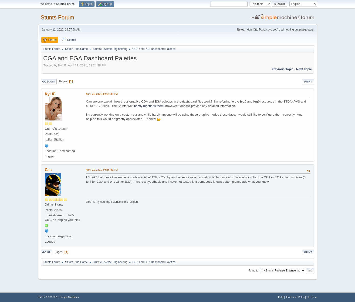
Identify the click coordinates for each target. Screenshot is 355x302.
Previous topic (282, 69)
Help (280, 297)
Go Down (48, 81)
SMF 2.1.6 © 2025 (48, 297)
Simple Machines (69, 297)
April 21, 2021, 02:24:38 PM (102, 94)
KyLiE (50, 94)
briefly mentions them (149, 106)
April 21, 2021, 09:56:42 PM (102, 169)
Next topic (304, 69)
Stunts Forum (57, 17)
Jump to (254, 270)
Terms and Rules (295, 297)
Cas (48, 170)
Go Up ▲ (312, 297)
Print (308, 81)
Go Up (46, 252)
